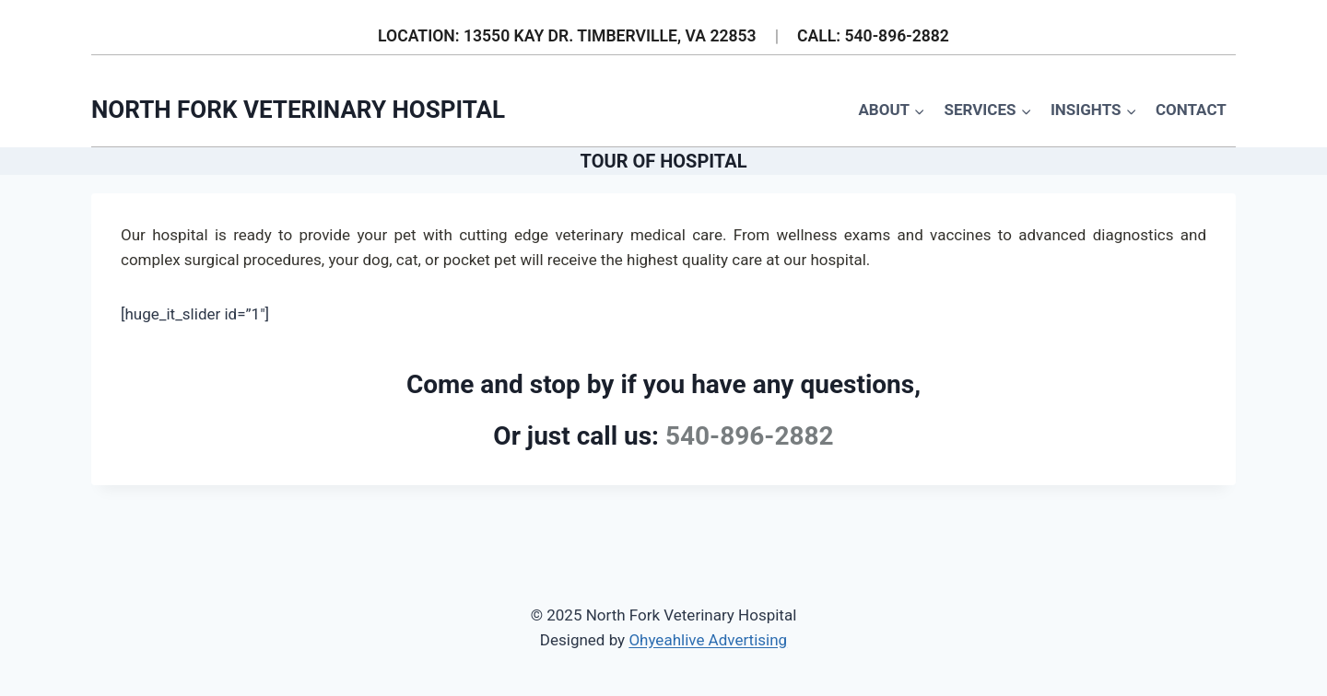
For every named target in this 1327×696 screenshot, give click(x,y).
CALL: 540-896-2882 (873, 36)
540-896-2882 (749, 436)
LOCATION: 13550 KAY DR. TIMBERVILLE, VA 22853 (567, 36)
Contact (1191, 109)
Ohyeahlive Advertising (707, 640)
